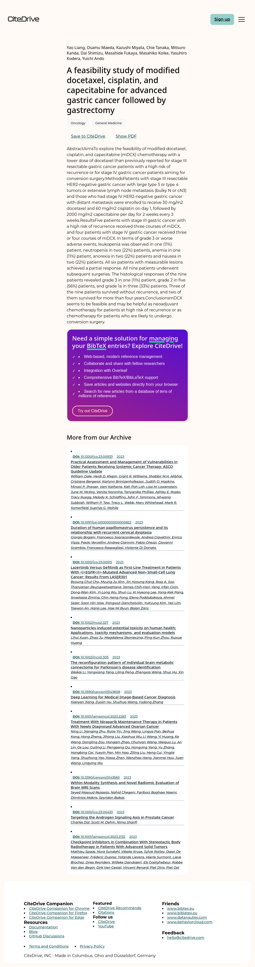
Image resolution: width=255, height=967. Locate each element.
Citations (106, 912)
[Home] (36, 19)
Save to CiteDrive (88, 136)
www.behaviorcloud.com (189, 922)
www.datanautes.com (187, 917)
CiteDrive (106, 921)
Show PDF (126, 136)
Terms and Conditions (48, 946)
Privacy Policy (92, 946)
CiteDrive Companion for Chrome (59, 908)
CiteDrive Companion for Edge (56, 917)
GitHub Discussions (46, 936)
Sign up (222, 19)
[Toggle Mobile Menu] (241, 19)
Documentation (43, 927)
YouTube (106, 926)
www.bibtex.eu (180, 908)
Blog (33, 931)
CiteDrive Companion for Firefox (58, 913)
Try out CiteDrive (92, 411)
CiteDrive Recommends (119, 908)
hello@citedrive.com (185, 937)
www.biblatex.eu (182, 913)
